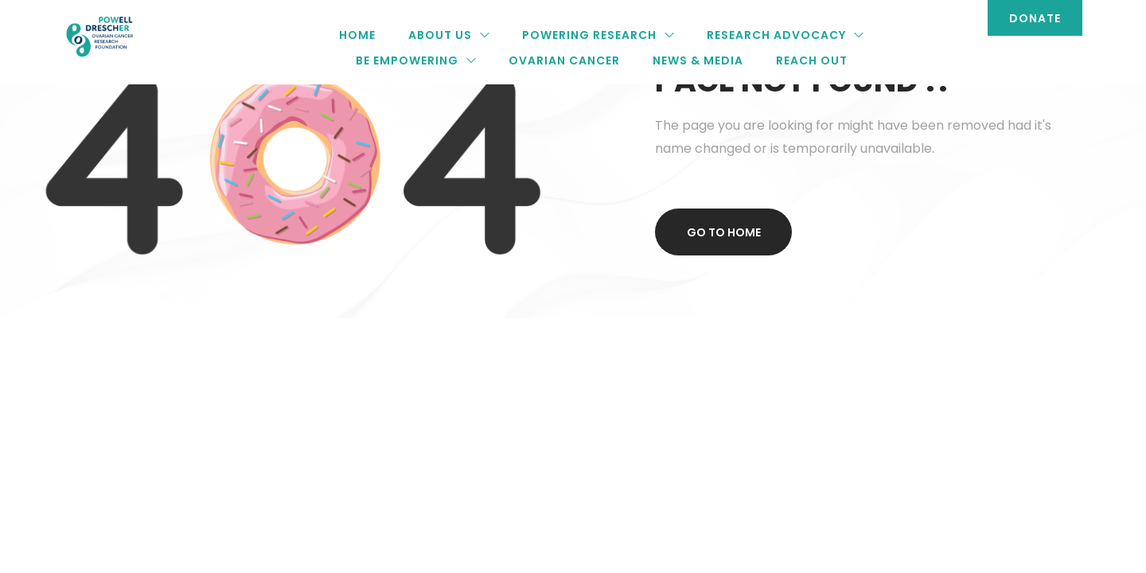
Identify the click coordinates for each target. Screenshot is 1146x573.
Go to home (724, 232)
